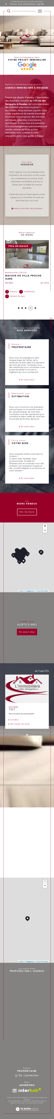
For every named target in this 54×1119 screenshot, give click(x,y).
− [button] (45, 530)
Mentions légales (39, 1101)
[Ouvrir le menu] (40, 11)
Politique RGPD (30, 1103)
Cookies (40, 1103)
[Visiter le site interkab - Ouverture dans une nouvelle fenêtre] (30, 1090)
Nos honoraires (14, 1101)
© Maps (29, 591)
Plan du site (26, 1101)
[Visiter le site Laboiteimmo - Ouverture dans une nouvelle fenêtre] (27, 1112)
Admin (13, 1103)
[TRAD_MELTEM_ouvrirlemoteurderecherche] (8, 11)
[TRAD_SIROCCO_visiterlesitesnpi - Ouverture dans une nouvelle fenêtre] (14, 1091)
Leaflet (21, 591)
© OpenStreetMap (41, 591)
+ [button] (45, 526)
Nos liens (20, 1103)
